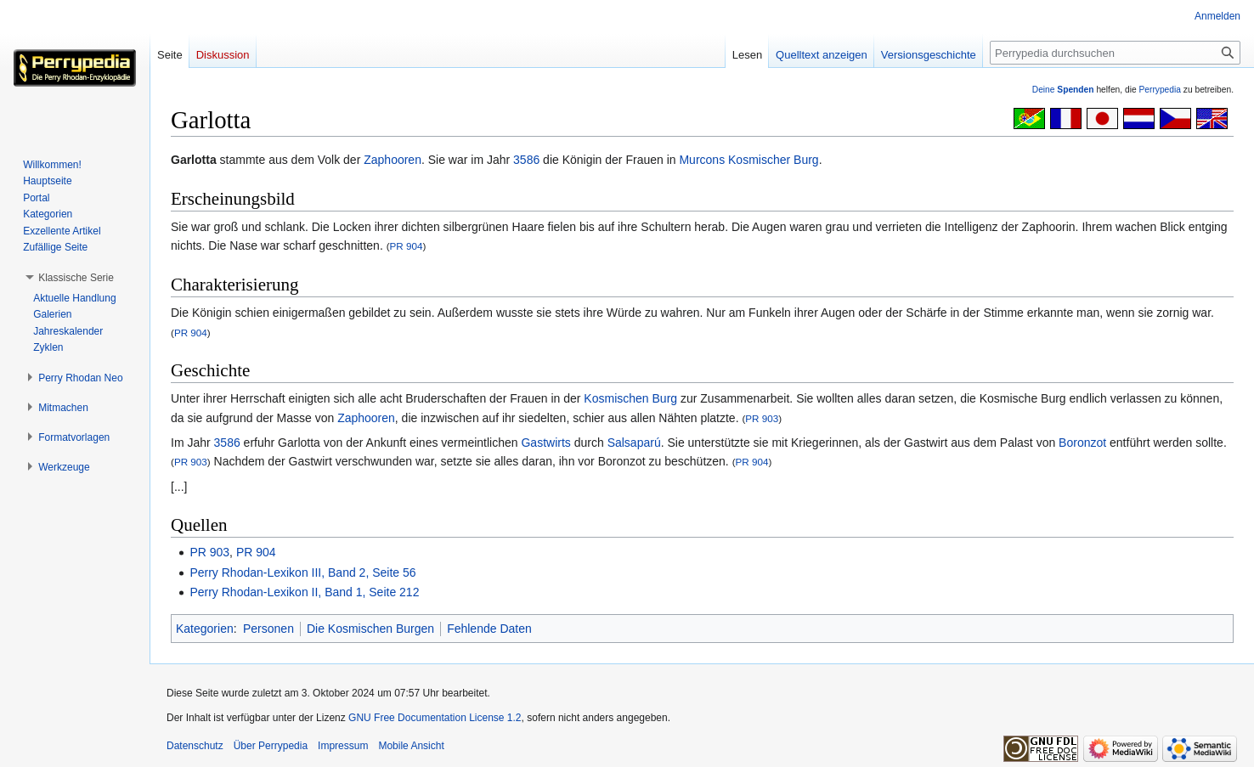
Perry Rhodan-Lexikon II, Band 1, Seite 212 (304, 592)
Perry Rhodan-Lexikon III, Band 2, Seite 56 (302, 572)
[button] (76, 278)
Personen (268, 628)
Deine (1063, 89)
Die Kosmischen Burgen (370, 628)
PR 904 (406, 245)
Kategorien (205, 628)
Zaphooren (392, 159)
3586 (526, 159)
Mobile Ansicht (410, 746)
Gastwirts (545, 442)
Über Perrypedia (271, 746)
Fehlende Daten (489, 628)
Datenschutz (195, 746)
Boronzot (1082, 442)
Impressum (343, 746)
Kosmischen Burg (630, 398)
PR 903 (761, 418)
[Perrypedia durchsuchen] (1115, 53)
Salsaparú (634, 442)
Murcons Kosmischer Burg (748, 159)
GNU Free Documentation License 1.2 (434, 718)
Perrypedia (1159, 89)
